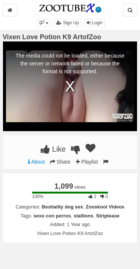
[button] (44, 23)
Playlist (87, 162)
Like (53, 149)
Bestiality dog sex (62, 207)
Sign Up (67, 22)
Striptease (107, 216)
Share (60, 162)
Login (95, 22)
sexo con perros (52, 216)
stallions (83, 216)
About (36, 162)
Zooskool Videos (105, 207)
